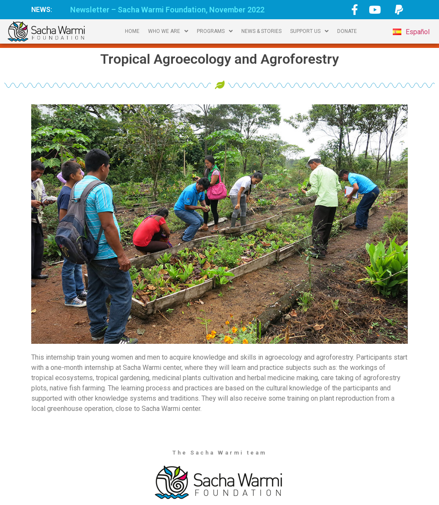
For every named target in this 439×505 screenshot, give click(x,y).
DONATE (347, 31)
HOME (132, 31)
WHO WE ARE (168, 31)
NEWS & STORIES (261, 31)
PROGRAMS (215, 31)
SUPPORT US (309, 31)
